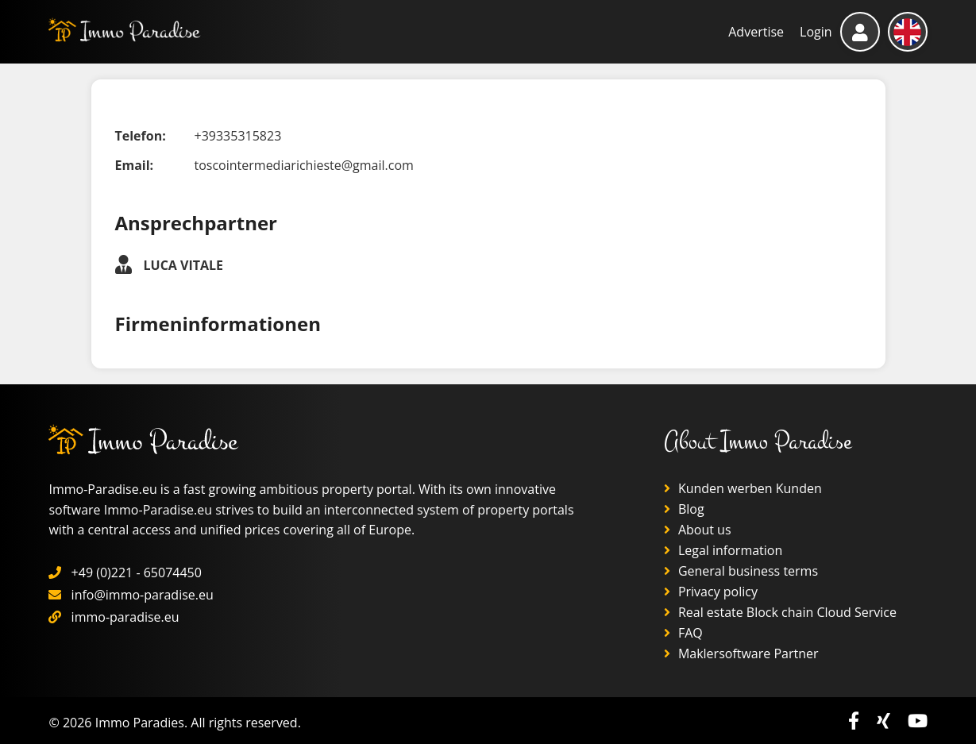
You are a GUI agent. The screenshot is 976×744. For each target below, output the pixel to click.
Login (816, 31)
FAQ (683, 633)
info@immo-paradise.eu (142, 594)
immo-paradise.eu (125, 617)
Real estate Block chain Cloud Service (780, 612)
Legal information (723, 550)
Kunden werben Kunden (743, 488)
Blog (684, 509)
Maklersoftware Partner (741, 653)
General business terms (741, 571)
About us (697, 529)
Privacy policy (711, 591)
